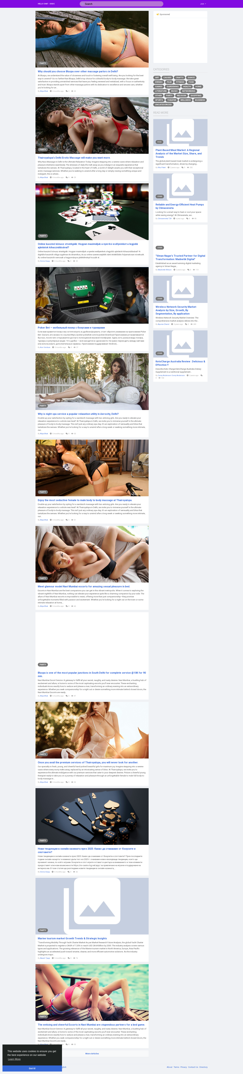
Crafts (179, 77)
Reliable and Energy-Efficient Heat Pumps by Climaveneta (180, 206)
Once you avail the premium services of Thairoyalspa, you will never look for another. (88, 762)
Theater (171, 100)
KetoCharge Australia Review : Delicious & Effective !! (180, 363)
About (170, 1067)
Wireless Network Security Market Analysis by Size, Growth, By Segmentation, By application (176, 310)
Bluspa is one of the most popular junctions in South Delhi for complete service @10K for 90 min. (92, 674)
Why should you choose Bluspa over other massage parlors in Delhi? (78, 71)
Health (187, 86)
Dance (191, 77)
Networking (188, 91)
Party (43, 63)
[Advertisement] (180, 40)
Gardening (173, 86)
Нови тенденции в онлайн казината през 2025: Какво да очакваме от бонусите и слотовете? (86, 850)
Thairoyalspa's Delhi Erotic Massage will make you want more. (74, 157)
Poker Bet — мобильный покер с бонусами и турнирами (71, 327)
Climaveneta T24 (164, 219)
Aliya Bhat (44, 91)
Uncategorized (163, 104)
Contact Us (193, 1067)
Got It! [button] (32, 1068)
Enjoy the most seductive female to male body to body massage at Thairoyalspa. (85, 500)
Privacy (184, 1067)
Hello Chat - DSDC (46, 4)
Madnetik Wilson (165, 270)
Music (174, 91)
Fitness (180, 82)
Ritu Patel (162, 168)
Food (191, 82)
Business (200, 100)
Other (158, 95)
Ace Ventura (45, 347)
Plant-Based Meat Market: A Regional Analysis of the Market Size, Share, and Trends (179, 153)
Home (198, 86)
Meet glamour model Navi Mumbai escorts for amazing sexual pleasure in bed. (84, 586)
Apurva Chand (163, 324)
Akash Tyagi (45, 958)
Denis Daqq (45, 261)
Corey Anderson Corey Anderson (171, 375)
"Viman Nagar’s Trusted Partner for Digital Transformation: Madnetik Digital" (180, 257)
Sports (159, 100)
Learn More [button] (14, 1059)
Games (158, 86)
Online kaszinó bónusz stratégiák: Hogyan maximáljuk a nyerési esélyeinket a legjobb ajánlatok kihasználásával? (88, 246)
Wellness (186, 100)
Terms (177, 1067)
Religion (181, 95)
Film (169, 82)
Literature (161, 91)
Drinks (158, 82)
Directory (203, 1067)
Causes (167, 77)
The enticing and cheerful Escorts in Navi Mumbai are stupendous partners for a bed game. (91, 1024)
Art (157, 77)
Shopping (196, 95)
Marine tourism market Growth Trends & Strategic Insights (72, 938)
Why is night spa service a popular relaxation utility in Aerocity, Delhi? (78, 413)
